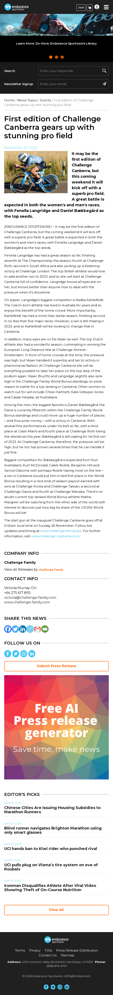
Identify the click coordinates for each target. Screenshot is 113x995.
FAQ (48, 950)
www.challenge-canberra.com (55, 536)
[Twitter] (15, 629)
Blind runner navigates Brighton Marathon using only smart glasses (53, 830)
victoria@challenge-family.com (30, 598)
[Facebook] (8, 629)
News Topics (27, 100)
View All (56, 910)
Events (45, 100)
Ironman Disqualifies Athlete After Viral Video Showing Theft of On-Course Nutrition (50, 887)
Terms (20, 950)
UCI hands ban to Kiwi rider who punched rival (50, 848)
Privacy (35, 950)
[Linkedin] (22, 629)
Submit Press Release (56, 666)
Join (81, 7)
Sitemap (67, 955)
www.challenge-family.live (61, 531)
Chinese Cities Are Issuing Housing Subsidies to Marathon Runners (52, 809)
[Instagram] (30, 629)
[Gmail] (37, 629)
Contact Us (48, 955)
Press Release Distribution (77, 950)
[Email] (45, 629)
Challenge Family (51, 569)
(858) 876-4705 (56, 966)
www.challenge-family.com (27, 602)
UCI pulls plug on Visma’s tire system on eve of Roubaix (51, 867)
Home (9, 100)
